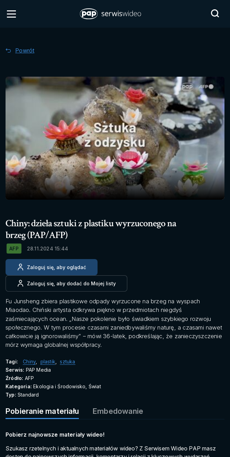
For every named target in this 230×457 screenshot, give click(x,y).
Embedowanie (118, 411)
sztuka (67, 361)
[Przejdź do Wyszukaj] (214, 13)
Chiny (29, 361)
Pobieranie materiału (42, 411)
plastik (47, 361)
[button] (111, 13)
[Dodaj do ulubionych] (66, 283)
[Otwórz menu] (11, 14)
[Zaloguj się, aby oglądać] (52, 267)
